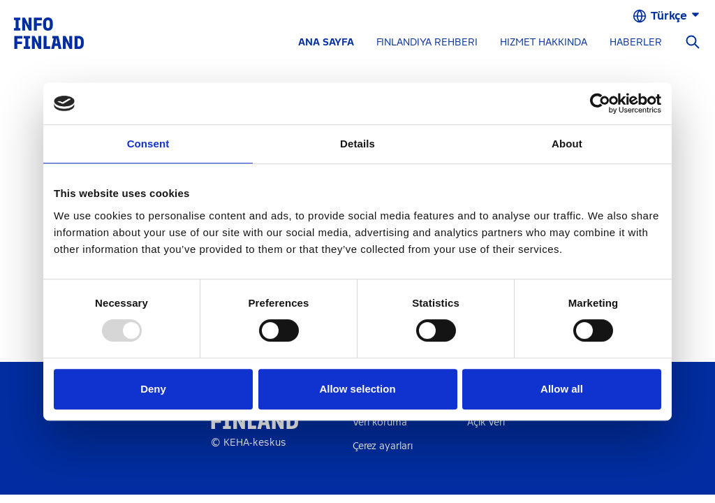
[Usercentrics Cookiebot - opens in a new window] (600, 103)
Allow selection (357, 389)
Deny (153, 389)
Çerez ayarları (383, 446)
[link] (49, 32)
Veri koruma (380, 422)
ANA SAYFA (326, 42)
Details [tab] (357, 144)
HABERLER (636, 42)
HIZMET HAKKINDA (543, 42)
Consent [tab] (148, 144)
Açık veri (486, 422)
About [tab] (567, 144)
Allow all (561, 389)
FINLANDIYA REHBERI (427, 42)
